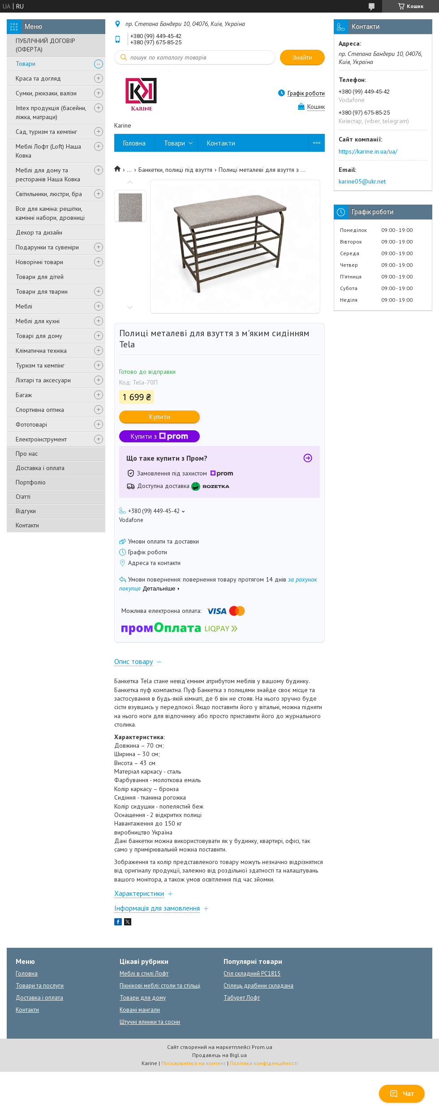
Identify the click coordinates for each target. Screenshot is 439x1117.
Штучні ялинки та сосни (150, 1022)
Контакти (27, 525)
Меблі (24, 306)
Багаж (24, 395)
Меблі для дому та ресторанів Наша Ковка (48, 174)
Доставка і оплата (40, 468)
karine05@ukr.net (362, 181)
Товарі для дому (39, 336)
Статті (23, 496)
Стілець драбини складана (258, 985)
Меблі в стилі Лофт (144, 973)
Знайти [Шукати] (302, 57)
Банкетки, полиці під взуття (175, 170)
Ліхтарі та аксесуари (43, 380)
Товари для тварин (42, 291)
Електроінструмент (41, 439)
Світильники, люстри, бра (49, 194)
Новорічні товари (39, 262)
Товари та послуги (40, 985)
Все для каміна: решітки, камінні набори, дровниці (50, 213)
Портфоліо (31, 482)
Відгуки (26, 511)
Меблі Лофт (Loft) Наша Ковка (48, 150)
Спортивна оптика (40, 410)
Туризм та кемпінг (40, 365)
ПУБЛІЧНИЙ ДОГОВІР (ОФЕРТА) (45, 45)
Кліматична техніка (41, 351)
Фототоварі (31, 424)
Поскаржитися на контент (193, 1063)
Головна (134, 143)
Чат (402, 1094)
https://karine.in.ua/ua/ (368, 151)
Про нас (27, 453)
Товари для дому (143, 997)
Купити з (159, 436)
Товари (25, 64)
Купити (159, 416)
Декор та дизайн (39, 232)
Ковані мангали (140, 1010)
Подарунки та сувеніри (47, 247)
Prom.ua (262, 1047)
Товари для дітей (40, 277)
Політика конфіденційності (264, 1063)
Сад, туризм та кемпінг (46, 132)
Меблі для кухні (38, 321)
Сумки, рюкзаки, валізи (46, 93)
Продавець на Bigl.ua (219, 1055)
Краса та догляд (38, 78)
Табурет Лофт (242, 997)
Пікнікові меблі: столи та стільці (160, 985)
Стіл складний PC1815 (252, 973)
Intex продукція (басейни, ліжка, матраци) (51, 112)
